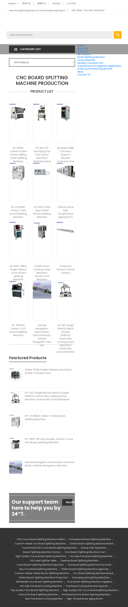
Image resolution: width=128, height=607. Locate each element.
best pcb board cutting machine (44, 598)
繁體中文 (41, 3)
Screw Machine (86, 60)
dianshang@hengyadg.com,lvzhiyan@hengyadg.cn (37, 10)
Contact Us (84, 74)
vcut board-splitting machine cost (85, 552)
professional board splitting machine (90, 539)
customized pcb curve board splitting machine (49, 547)
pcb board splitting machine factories (89, 564)
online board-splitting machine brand (91, 543)
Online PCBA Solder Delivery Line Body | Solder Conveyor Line (48, 371)
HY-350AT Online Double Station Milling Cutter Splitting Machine (18, 154)
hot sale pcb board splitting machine (91, 556)
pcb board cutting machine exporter (87, 586)
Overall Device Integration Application (100, 66)
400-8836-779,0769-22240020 (87, 10)
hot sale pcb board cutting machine (41, 586)
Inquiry (69, 502)
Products (83, 51)
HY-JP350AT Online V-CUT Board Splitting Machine (18, 330)
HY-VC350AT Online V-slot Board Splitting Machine (18, 212)
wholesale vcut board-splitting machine (39, 581)
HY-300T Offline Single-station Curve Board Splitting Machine (18, 272)
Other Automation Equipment (95, 68)
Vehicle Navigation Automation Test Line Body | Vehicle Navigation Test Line (42, 335)
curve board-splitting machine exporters (40, 564)
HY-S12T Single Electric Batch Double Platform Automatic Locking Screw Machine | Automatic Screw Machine (65, 339)
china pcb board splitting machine (38, 594)
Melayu (56, 3)
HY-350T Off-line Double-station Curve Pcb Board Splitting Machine (49, 440)
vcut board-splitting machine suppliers (89, 581)
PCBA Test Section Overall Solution (65, 269)
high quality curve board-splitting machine (41, 556)
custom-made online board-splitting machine (42, 573)
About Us (83, 48)
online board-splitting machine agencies (85, 569)
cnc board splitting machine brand (93, 573)
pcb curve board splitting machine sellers (41, 539)
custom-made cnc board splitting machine (40, 543)
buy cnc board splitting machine (38, 569)
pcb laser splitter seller (43, 560)
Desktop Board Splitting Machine (79, 560)
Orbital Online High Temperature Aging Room (66, 212)
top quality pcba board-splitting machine (34, 590)
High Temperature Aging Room (85, 598)
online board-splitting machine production (43, 577)
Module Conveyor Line (90, 63)
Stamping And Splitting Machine (90, 577)
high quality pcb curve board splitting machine (90, 590)
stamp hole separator (93, 547)
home (81, 45)
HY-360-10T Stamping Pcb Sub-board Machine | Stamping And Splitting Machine (42, 158)
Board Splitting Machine (91, 57)
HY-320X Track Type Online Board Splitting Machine (42, 212)
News (81, 71)
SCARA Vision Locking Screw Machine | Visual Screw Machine (42, 272)
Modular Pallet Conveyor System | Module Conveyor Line (65, 154)
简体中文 (26, 3)
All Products (84, 54)
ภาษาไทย (71, 3)
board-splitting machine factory (42, 552)
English (12, 3)
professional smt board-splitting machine (86, 594)
